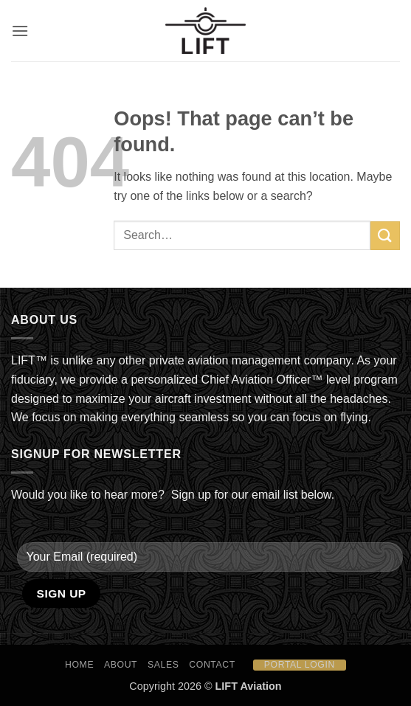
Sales (163, 665)
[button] (20, 31)
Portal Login (299, 665)
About (120, 665)
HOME (79, 665)
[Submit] (385, 235)
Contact (212, 665)
